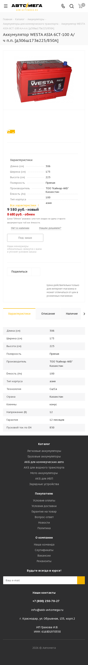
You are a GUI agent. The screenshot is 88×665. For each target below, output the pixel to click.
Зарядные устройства (44, 484)
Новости (44, 522)
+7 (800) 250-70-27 (46, 601)
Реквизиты (44, 561)
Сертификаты (44, 550)
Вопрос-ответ (44, 517)
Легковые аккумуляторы (44, 451)
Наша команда (44, 544)
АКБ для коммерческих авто (44, 462)
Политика (44, 528)
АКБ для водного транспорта (44, 467)
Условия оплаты (44, 500)
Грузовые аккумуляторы (44, 456)
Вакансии (44, 555)
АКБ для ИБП (44, 478)
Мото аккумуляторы (44, 473)
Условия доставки (44, 506)
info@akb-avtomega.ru (47, 610)
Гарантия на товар (44, 511)
